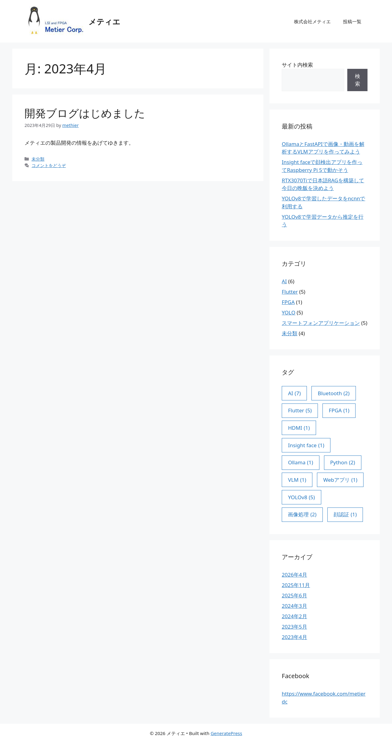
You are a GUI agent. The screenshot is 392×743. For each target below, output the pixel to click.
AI (284, 281)
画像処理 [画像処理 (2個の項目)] (302, 514)
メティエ (104, 21)
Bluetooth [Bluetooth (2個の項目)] (334, 393)
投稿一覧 (352, 21)
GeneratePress (226, 733)
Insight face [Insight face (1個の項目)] (306, 445)
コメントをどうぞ (49, 165)
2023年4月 (294, 637)
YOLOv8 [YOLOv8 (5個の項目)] (301, 497)
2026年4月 (294, 574)
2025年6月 (294, 595)
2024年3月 (294, 605)
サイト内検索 (297, 64)
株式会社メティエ (312, 21)
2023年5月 (294, 626)
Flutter (290, 291)
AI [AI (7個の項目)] (294, 393)
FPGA (288, 302)
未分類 (38, 159)
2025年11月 (296, 585)
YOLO (288, 312)
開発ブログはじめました (84, 113)
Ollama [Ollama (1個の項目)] (300, 462)
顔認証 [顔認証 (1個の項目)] (345, 514)
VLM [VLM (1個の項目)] (297, 480)
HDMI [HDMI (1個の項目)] (299, 428)
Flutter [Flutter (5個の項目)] (300, 410)
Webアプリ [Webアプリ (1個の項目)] (340, 480)
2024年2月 (294, 616)
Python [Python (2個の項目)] (342, 462)
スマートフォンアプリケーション (321, 322)
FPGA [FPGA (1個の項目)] (339, 410)
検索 (357, 79)
